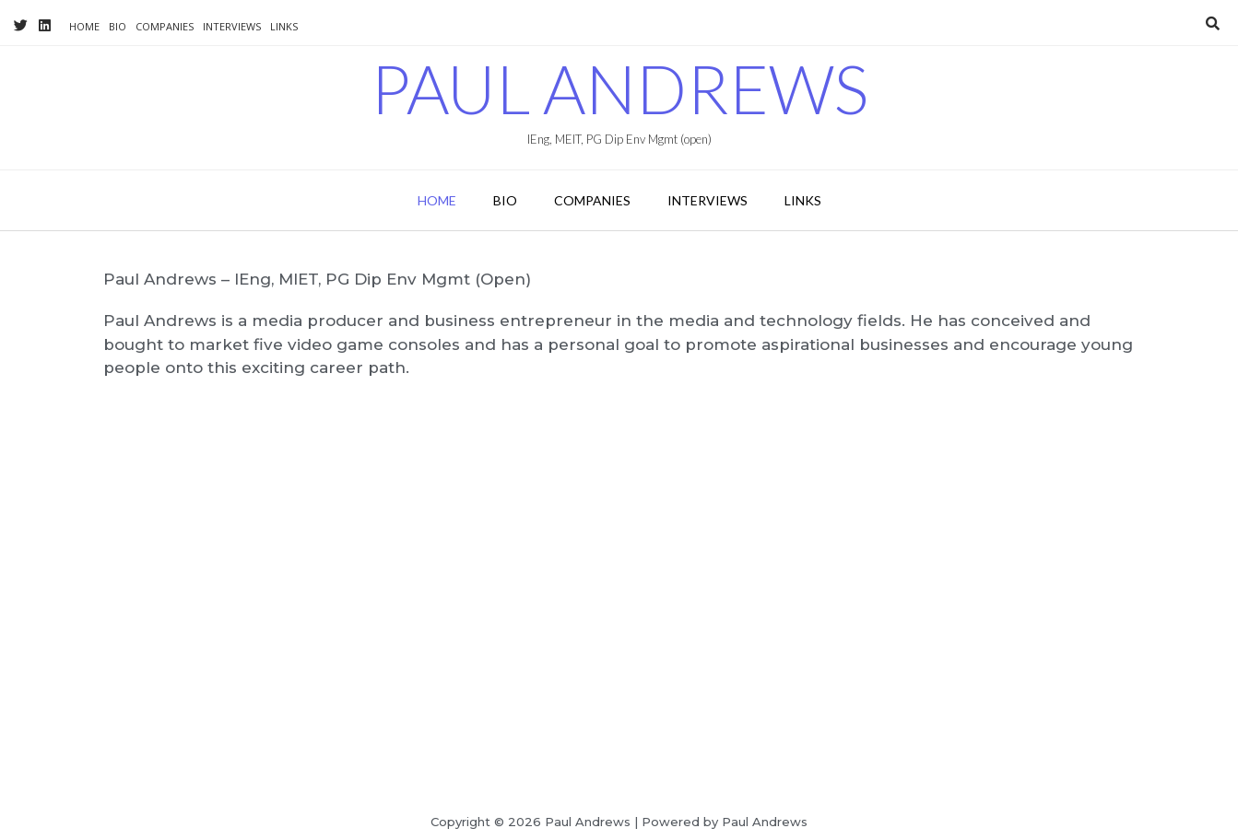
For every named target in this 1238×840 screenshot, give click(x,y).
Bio (117, 26)
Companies (165, 26)
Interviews (232, 26)
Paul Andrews (619, 88)
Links (284, 26)
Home (84, 26)
